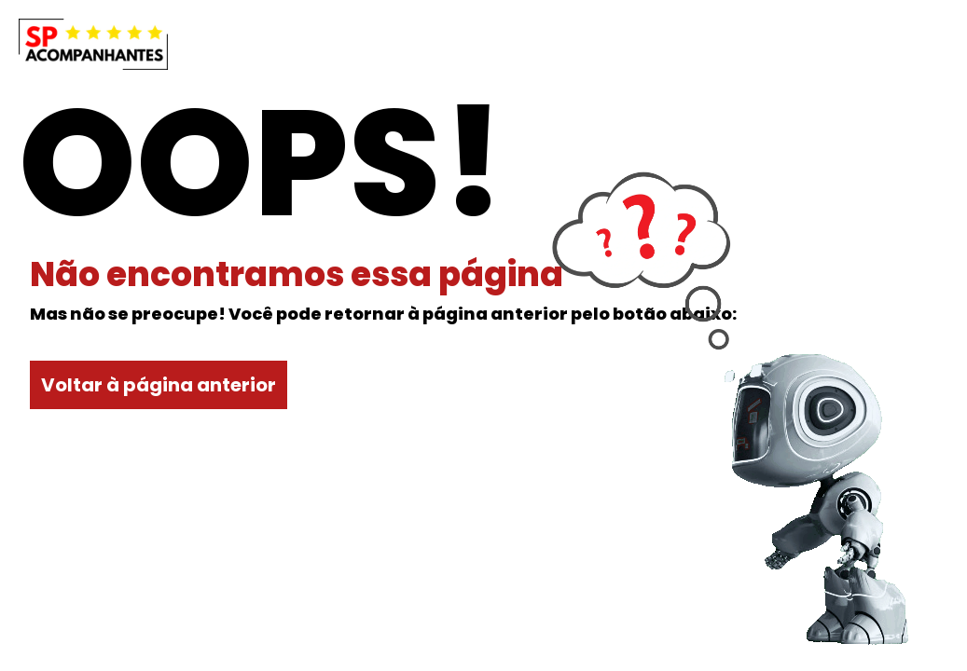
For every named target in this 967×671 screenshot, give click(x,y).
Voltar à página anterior (158, 385)
